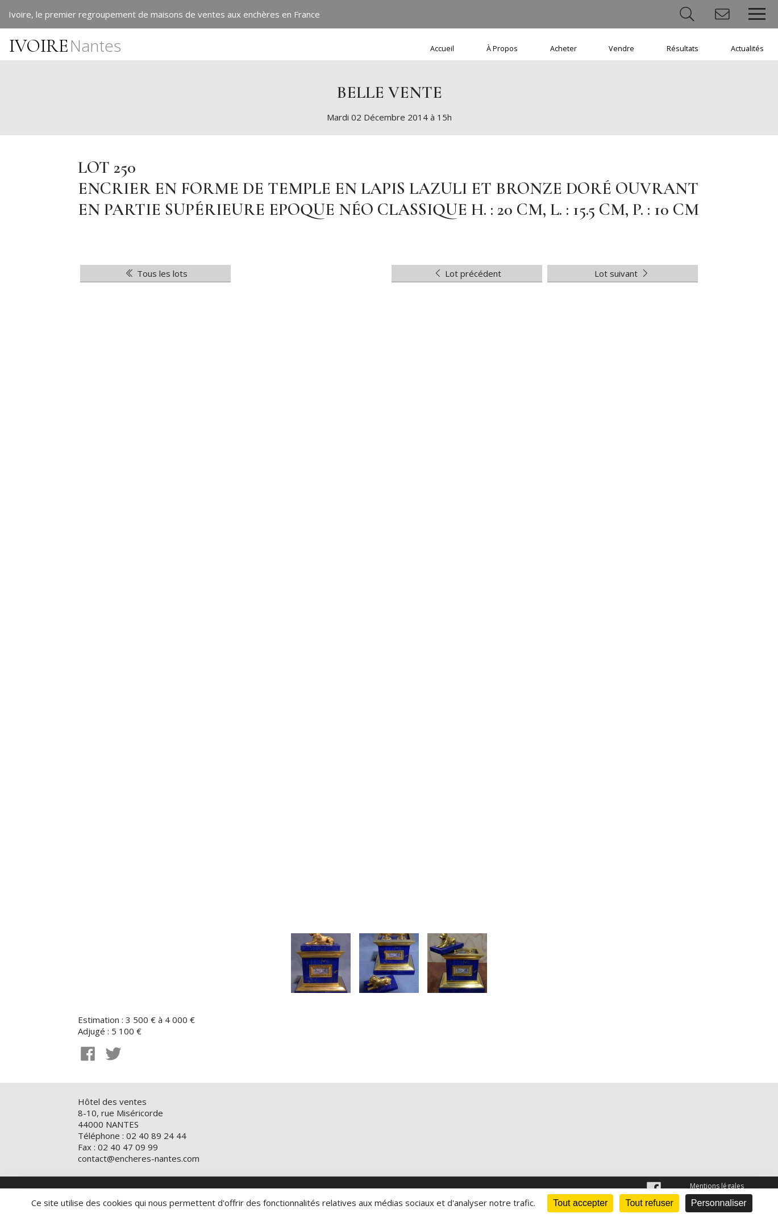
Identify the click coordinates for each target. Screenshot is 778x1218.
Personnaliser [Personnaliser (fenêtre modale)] (719, 1203)
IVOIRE (65, 46)
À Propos (502, 48)
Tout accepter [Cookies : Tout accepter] (580, 1203)
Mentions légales (717, 1186)
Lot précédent (467, 273)
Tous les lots (156, 273)
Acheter (563, 48)
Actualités (747, 48)
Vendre (621, 48)
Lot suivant (622, 273)
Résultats (682, 48)
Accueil (442, 48)
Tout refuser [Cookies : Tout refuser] (649, 1203)
